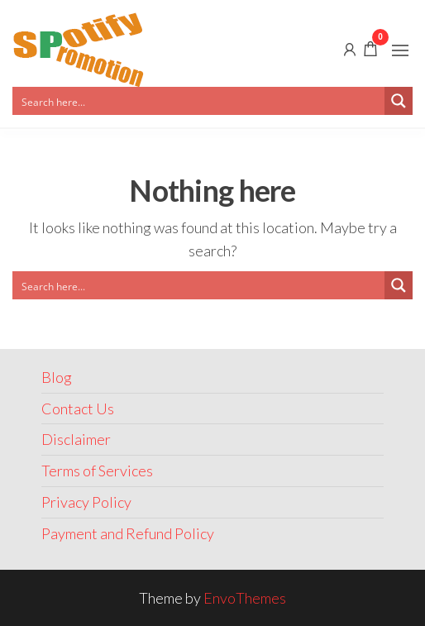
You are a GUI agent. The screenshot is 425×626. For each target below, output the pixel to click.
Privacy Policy (86, 502)
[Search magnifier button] (398, 101)
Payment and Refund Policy (127, 533)
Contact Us (77, 408)
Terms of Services (97, 470)
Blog (56, 377)
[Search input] (199, 101)
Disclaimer (76, 439)
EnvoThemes (244, 598)
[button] (400, 50)
